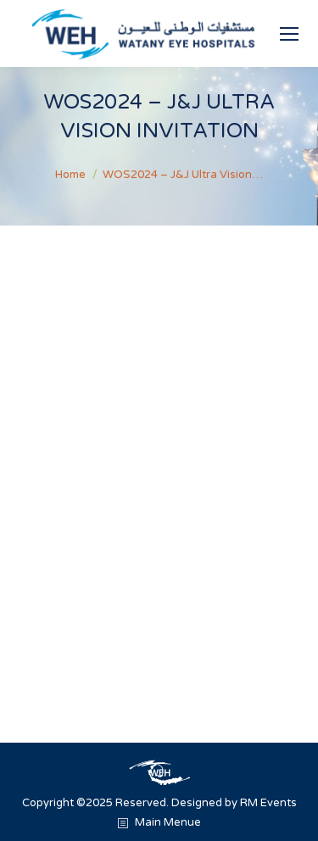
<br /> (159, 454)
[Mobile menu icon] (289, 34)
